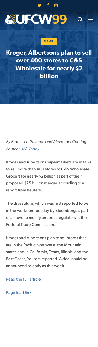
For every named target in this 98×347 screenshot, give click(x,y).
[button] (90, 19)
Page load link (18, 292)
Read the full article (23, 279)
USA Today (29, 148)
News (49, 41)
